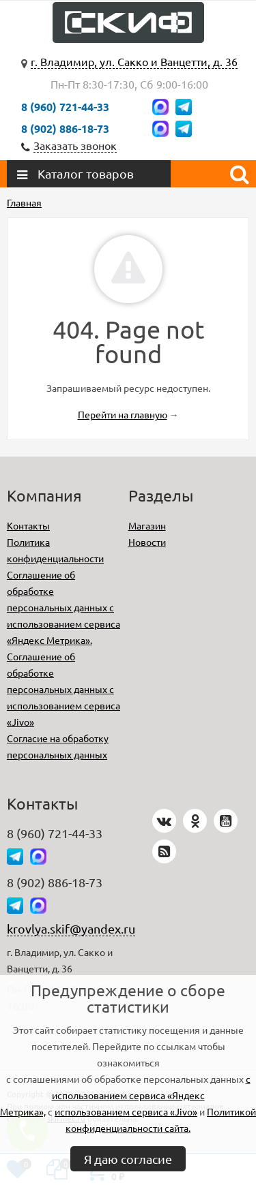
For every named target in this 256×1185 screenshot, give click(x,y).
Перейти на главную (122, 414)
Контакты (28, 525)
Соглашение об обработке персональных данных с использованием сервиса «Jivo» (63, 689)
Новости (147, 542)
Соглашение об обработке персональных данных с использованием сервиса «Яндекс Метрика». (63, 607)
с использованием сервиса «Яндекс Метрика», (125, 1095)
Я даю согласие (128, 1159)
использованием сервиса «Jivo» (126, 1111)
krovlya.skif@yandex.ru (71, 928)
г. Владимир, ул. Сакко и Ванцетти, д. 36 (134, 61)
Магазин (147, 525)
